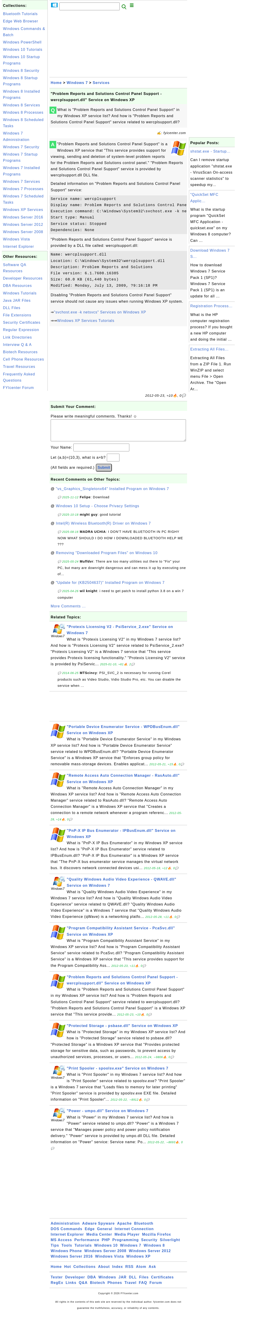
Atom (141, 1271)
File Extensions (17, 315)
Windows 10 (106, 1250)
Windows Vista (16, 239)
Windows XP (138, 1261)
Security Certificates (21, 322)
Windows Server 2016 (23, 217)
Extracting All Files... (209, 349)
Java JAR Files (17, 300)
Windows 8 (154, 1250)
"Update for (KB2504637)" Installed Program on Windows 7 (110, 587)
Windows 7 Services (21, 181)
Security (149, 1244)
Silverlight (170, 1244)
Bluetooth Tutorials (20, 14)
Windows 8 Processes (23, 112)
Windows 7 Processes (23, 189)
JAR (123, 1282)
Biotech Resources (20, 352)
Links (71, 1287)
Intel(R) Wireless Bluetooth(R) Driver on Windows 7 (103, 528)
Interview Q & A (17, 345)
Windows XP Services (23, 210)
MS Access (61, 1244)
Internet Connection (134, 1233)
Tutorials (83, 1250)
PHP (106, 1244)
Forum (155, 1287)
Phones (115, 1287)
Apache (124, 1228)
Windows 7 (77, 83)
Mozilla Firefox (156, 1239)
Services (101, 83)
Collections (84, 1271)
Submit (104, 472)
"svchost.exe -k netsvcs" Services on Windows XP (100, 312)
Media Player (127, 1239)
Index (117, 1271)
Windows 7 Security (21, 147)
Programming (125, 1244)
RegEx (57, 1287)
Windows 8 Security (21, 71)
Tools (66, 1250)
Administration (65, 1228)
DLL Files (11, 308)
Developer (75, 1282)
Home (56, 83)
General (104, 1233)
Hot (67, 1271)
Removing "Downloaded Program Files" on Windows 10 (107, 557)
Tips (55, 1250)
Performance (86, 1244)
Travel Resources (19, 367)
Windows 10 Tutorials (22, 49)
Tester (57, 1282)
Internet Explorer (18, 246)
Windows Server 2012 (23, 224)
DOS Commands (66, 1233)
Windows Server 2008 (23, 232)
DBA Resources (17, 286)
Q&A (83, 1287)
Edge (90, 1233)
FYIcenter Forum (18, 388)
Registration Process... (211, 306)
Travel (130, 1287)
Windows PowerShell (22, 42)
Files (144, 1282)
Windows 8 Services (21, 105)
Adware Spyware (98, 1228)
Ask (152, 1271)
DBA (91, 1282)
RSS (129, 1271)
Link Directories (17, 337)
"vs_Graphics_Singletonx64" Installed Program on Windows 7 (112, 493)
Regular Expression (21, 330)
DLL (133, 1282)
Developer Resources (23, 278)
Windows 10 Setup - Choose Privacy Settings (97, 510)
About (104, 1271)
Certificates (162, 1282)
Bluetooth (143, 1228)
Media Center (99, 1239)
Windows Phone (66, 1255)
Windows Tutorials (20, 293)
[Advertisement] (25, 460)
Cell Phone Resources (23, 359)
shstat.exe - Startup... (210, 151)
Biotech (97, 1287)
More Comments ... (68, 611)
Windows (107, 1282)
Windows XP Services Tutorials (85, 321)
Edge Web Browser (20, 21)
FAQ (143, 1287)
